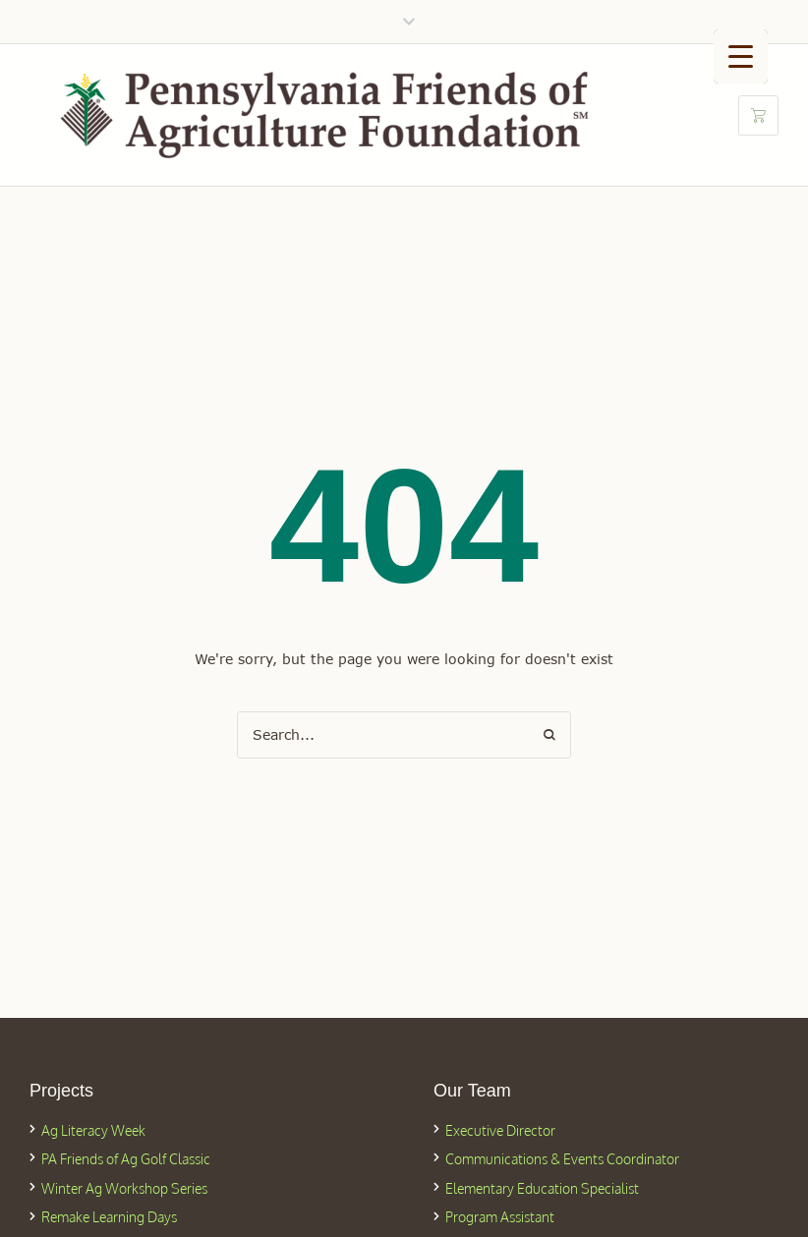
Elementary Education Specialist (542, 1188)
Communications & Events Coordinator (562, 1159)
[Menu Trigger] (741, 56)
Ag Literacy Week (93, 1130)
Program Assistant (499, 1217)
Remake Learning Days (109, 1217)
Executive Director (500, 1130)
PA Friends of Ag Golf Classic (125, 1159)
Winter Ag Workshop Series (124, 1188)
